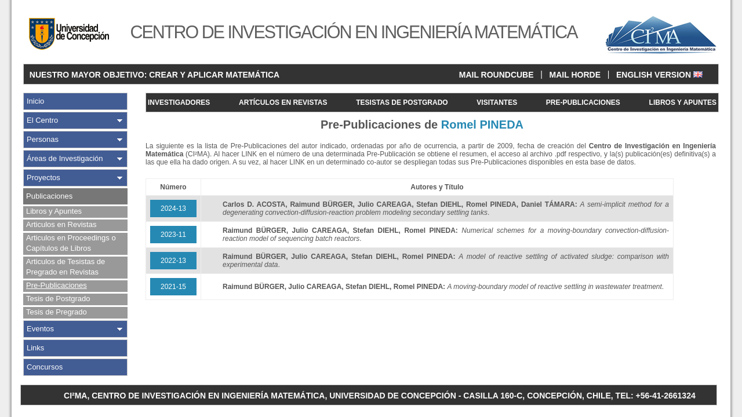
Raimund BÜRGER (321, 204)
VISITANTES (497, 102)
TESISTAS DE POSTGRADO (402, 102)
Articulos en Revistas (61, 224)
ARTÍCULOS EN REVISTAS (283, 102)
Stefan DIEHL (438, 204)
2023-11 (173, 235)
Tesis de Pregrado (56, 312)
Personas (43, 139)
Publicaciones (49, 196)
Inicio (35, 101)
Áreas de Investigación (65, 158)
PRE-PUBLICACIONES (583, 102)
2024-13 (173, 208)
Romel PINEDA (491, 204)
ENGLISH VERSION (659, 74)
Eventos (40, 328)
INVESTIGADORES (179, 102)
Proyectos (43, 177)
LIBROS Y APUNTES (682, 102)
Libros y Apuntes (54, 211)
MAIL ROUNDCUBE (496, 74)
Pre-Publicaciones (56, 285)
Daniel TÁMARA (548, 204)
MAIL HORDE (575, 74)
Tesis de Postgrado (58, 298)
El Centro (42, 120)
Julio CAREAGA (385, 204)
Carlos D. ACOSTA (254, 204)
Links (35, 347)
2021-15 (173, 287)
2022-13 (173, 261)
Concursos (45, 367)
